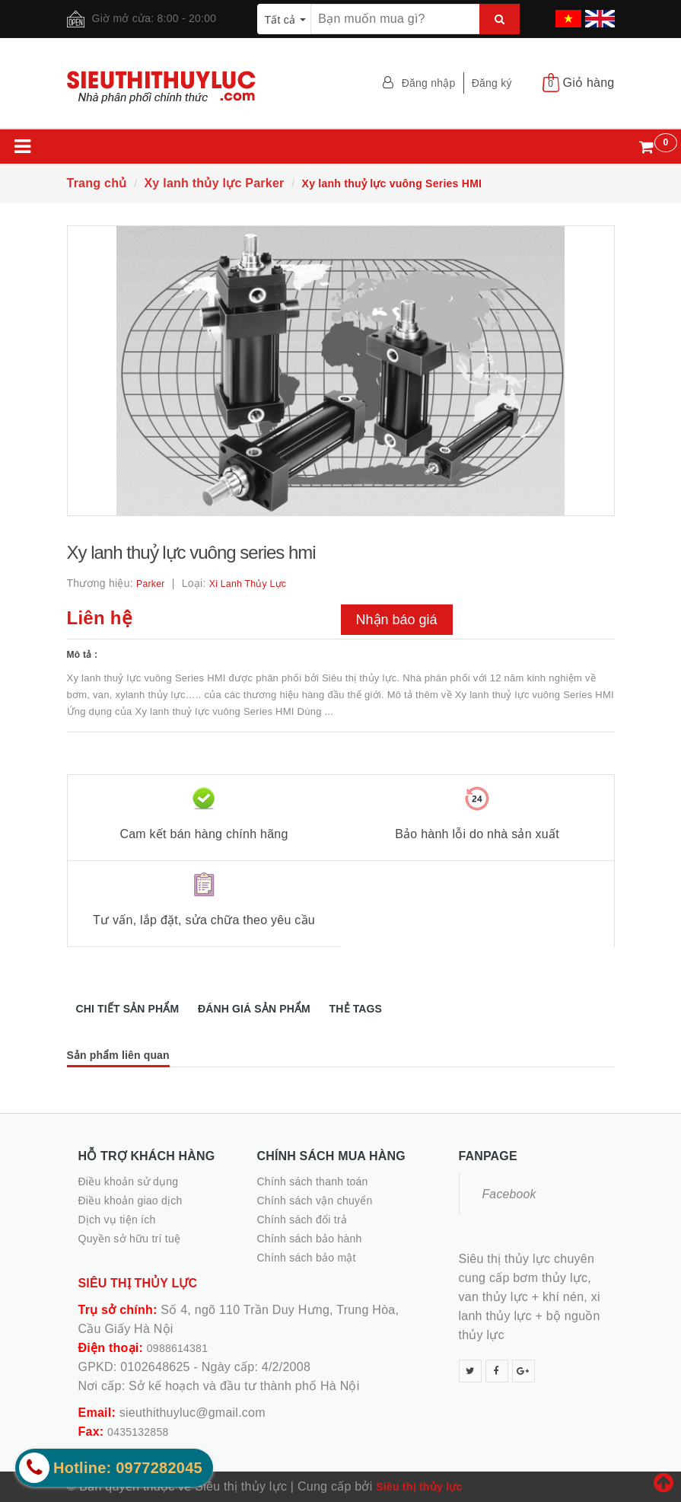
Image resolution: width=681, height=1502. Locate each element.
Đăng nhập (429, 83)
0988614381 (177, 1348)
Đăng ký (492, 83)
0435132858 (137, 1432)
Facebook (509, 1194)
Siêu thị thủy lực (419, 1487)
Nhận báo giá (397, 619)
